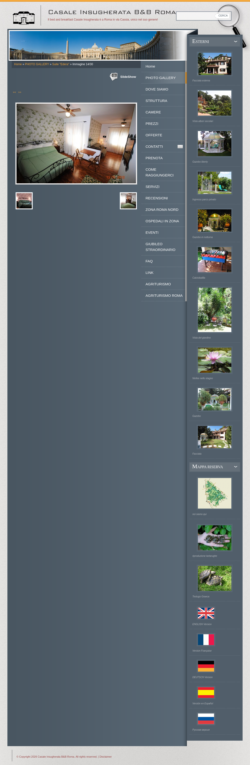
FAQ (149, 261)
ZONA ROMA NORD (162, 209)
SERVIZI (152, 187)
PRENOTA (154, 158)
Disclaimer (105, 756)
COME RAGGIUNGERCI (160, 172)
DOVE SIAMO (157, 89)
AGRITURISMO (158, 284)
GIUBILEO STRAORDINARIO (160, 247)
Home (18, 64)
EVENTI (152, 232)
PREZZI (152, 124)
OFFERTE (154, 135)
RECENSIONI (157, 198)
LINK (149, 273)
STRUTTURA (156, 101)
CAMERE (153, 112)
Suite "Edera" (60, 64)
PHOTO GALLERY (37, 64)
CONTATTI (154, 146)
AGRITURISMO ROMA (164, 295)
